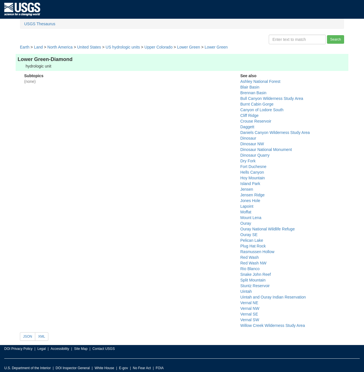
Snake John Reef (255, 274)
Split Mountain (253, 280)
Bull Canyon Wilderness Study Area (271, 98)
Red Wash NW (253, 263)
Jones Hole (250, 200)
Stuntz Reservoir (255, 285)
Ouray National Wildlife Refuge (267, 229)
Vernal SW (249, 320)
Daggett (247, 127)
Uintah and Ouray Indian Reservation (273, 297)
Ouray (245, 223)
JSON (27, 337)
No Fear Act (142, 368)
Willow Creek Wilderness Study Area (272, 325)
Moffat (245, 212)
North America (60, 47)
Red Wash (249, 257)
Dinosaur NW (252, 144)
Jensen (246, 189)
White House (104, 368)
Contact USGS (103, 349)
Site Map (80, 349)
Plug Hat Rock (253, 246)
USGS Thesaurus (39, 24)
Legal (41, 349)
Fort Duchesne (253, 166)
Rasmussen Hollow (257, 251)
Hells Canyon (252, 172)
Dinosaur (248, 138)
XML (41, 337)
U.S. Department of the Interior (27, 368)
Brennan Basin (253, 93)
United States (89, 47)
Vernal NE (249, 302)
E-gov (123, 368)
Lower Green (188, 47)
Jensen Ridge (252, 195)
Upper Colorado (158, 47)
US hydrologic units (123, 47)
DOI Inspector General (73, 368)
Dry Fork (248, 161)
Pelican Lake (251, 240)
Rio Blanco (250, 268)
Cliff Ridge (249, 115)
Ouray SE (249, 234)
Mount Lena (250, 217)
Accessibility (60, 349)
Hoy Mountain (252, 178)
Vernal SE (249, 314)
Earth (24, 47)
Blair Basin (249, 87)
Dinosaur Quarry (255, 155)
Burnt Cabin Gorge (257, 104)
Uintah (246, 291)
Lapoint (246, 206)
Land (38, 47)
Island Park (250, 183)
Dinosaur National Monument (266, 149)
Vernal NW (249, 308)
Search (335, 39)
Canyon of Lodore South (262, 110)
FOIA (160, 368)
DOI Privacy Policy (18, 349)
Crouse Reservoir (255, 121)
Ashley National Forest (260, 81)
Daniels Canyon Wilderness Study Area (275, 132)
